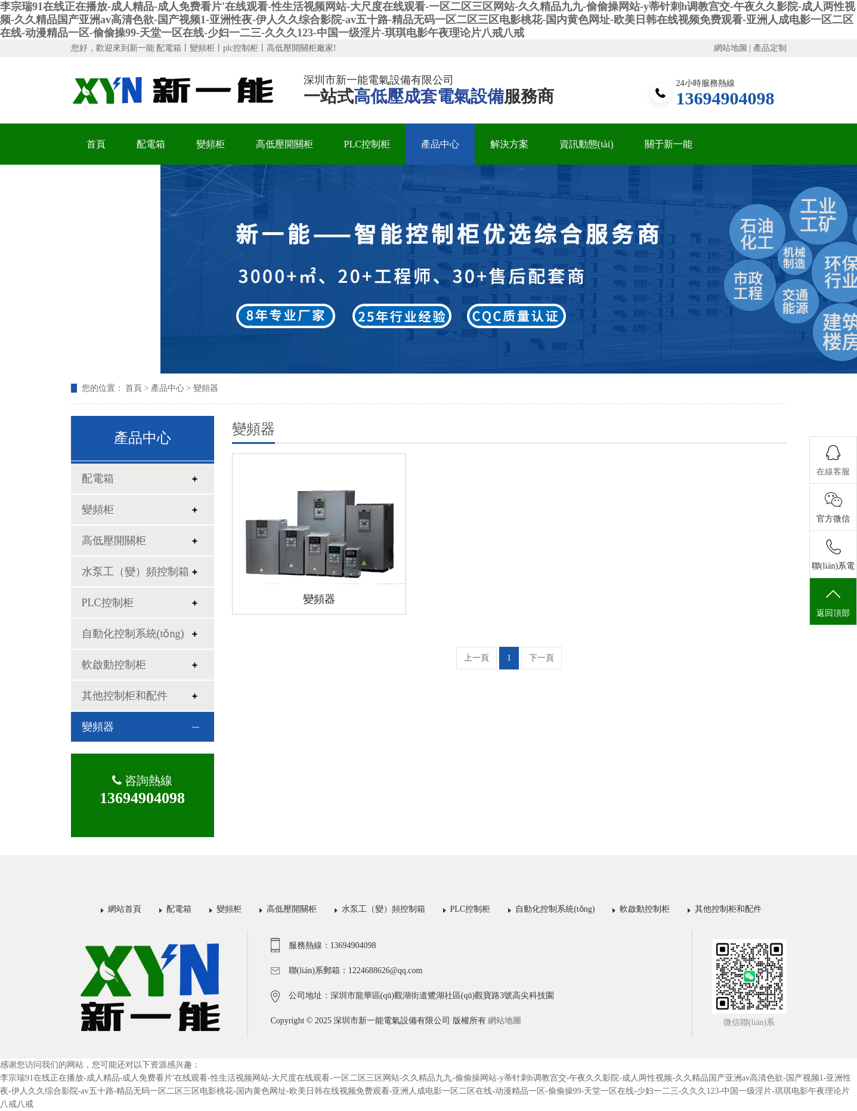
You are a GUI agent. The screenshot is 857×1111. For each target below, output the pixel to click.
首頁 (96, 144)
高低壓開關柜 (284, 144)
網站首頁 (124, 909)
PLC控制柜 (367, 144)
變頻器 (205, 388)
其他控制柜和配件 (125, 696)
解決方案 (509, 144)
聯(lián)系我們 (116, 185)
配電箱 (151, 144)
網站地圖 (730, 48)
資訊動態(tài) (586, 144)
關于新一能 (668, 144)
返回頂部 (833, 602)
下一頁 (541, 657)
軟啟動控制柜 (114, 665)
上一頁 (476, 657)
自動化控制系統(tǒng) (133, 634)
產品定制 (770, 48)
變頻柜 (210, 144)
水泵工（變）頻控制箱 (135, 572)
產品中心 (440, 144)
